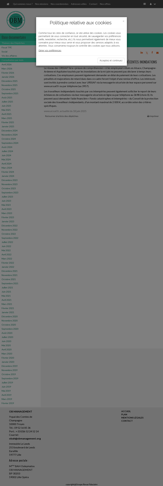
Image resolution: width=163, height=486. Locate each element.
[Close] (123, 21)
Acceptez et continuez (111, 60)
